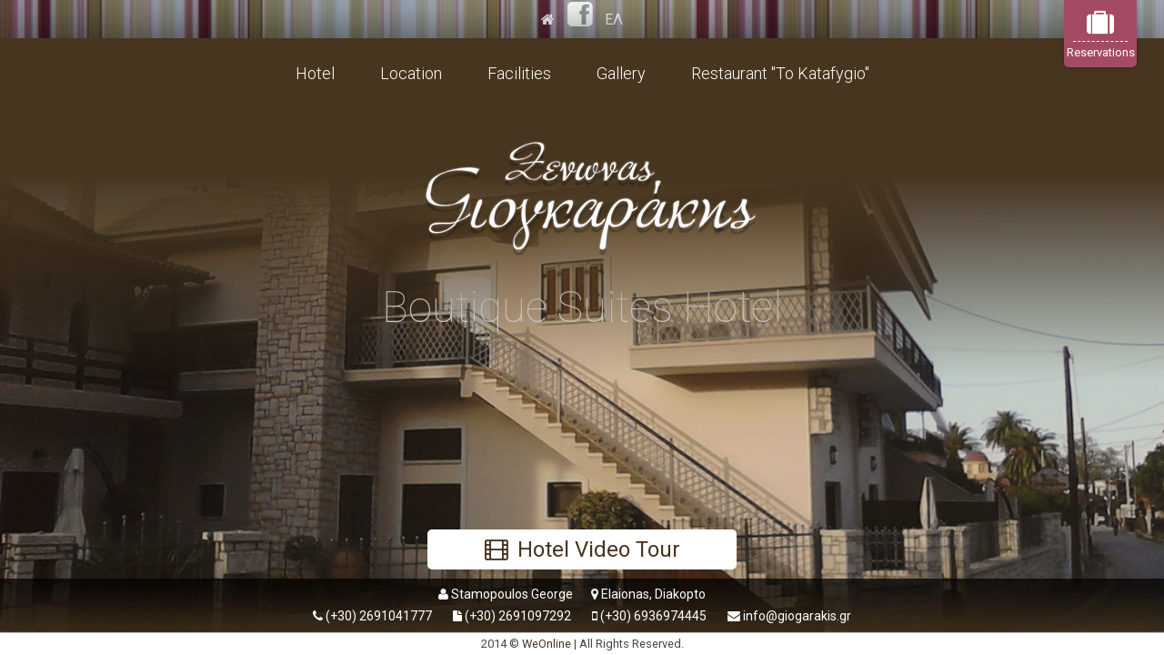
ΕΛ (614, 19)
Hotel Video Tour (582, 549)
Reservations (1101, 34)
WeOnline (546, 643)
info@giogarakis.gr (797, 616)
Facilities (519, 73)
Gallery (621, 73)
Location (411, 73)
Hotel (315, 73)
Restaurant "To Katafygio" (780, 73)
